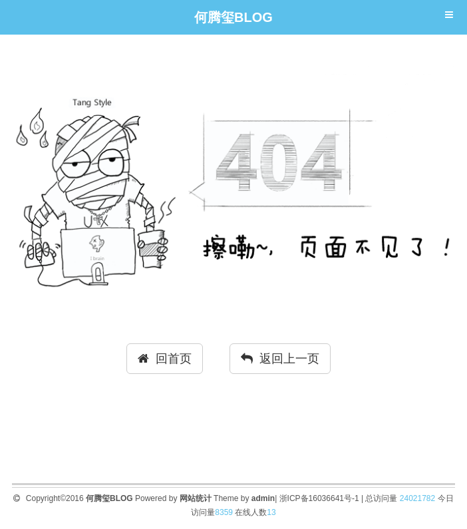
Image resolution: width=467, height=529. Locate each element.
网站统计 (196, 498)
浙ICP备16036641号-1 (319, 498)
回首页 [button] (165, 358)
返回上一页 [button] (280, 358)
